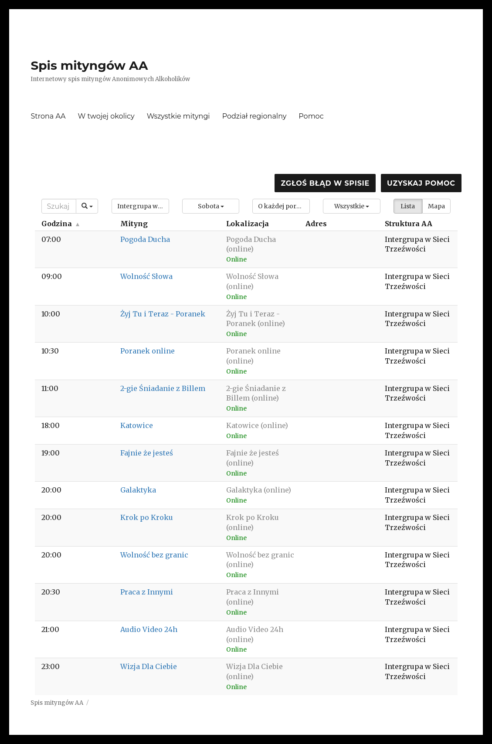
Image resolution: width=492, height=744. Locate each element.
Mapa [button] (436, 206)
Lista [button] (407, 206)
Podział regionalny (254, 116)
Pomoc (311, 116)
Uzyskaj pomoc (421, 183)
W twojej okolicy (106, 116)
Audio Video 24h (148, 629)
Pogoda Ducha (145, 239)
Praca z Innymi (146, 592)
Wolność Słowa (146, 276)
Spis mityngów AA (89, 65)
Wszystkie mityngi (178, 116)
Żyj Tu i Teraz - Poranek (162, 313)
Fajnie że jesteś (146, 452)
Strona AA (48, 116)
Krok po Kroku (146, 517)
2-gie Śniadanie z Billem (162, 388)
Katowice (136, 425)
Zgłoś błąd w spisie (325, 183)
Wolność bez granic (154, 554)
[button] (140, 206)
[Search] (58, 206)
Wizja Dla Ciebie (148, 666)
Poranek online (147, 351)
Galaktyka (138, 490)
